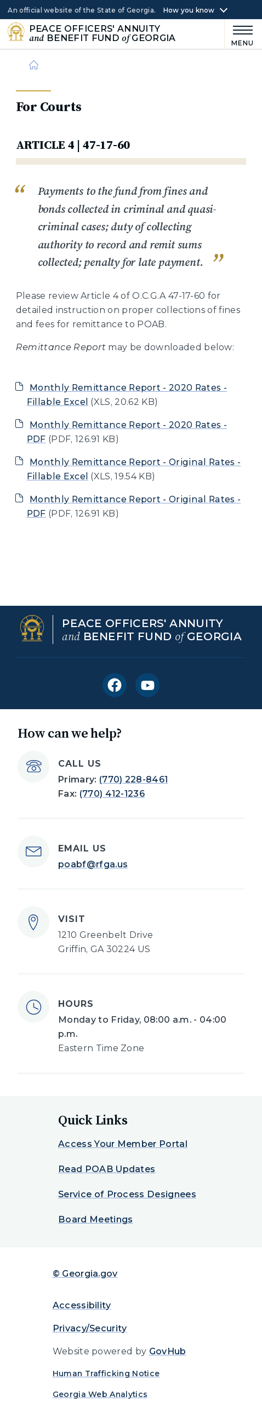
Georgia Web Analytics (100, 1394)
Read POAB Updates (106, 1169)
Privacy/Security (90, 1328)
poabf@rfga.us (93, 864)
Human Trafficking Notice (106, 1373)
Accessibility (82, 1305)
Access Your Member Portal (122, 1144)
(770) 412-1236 (112, 794)
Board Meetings (95, 1219)
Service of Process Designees (127, 1194)
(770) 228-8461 (133, 779)
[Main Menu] (239, 34)
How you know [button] (189, 10)
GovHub (167, 1351)
